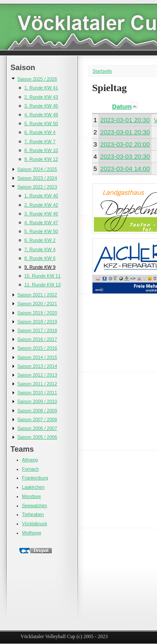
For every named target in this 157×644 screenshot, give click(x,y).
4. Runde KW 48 (41, 114)
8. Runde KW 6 (40, 258)
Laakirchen (33, 487)
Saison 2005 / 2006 (37, 437)
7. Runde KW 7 (40, 141)
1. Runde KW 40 (41, 195)
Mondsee (31, 496)
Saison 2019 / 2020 (37, 312)
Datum (125, 106)
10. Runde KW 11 (42, 275)
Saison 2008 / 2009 (37, 410)
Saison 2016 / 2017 (37, 339)
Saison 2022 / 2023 (37, 186)
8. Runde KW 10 (41, 150)
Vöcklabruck (34, 523)
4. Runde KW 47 (41, 222)
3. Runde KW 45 (41, 105)
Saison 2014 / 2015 (37, 357)
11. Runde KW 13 (42, 284)
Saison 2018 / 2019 (37, 321)
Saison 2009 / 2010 (37, 401)
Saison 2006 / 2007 (37, 428)
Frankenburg (35, 477)
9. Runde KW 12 (41, 159)
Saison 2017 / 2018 (37, 330)
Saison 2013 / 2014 (37, 366)
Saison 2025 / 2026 (37, 78)
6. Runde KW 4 (40, 132)
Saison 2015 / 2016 (37, 348)
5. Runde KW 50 (41, 123)
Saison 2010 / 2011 (37, 392)
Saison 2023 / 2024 (37, 178)
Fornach (30, 468)
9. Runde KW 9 (40, 267)
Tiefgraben (33, 514)
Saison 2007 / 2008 (37, 419)
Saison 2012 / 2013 (37, 374)
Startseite (102, 70)
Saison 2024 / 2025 (37, 169)
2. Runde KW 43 (41, 96)
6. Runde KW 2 (40, 240)
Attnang (30, 459)
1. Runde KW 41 (41, 87)
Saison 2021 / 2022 (37, 294)
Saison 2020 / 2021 (37, 303)
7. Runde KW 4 (40, 249)
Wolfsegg (31, 532)
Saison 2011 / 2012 (37, 383)
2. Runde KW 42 (41, 204)
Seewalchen (34, 505)
